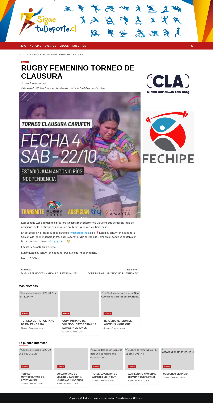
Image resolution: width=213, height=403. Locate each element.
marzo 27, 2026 (37, 328)
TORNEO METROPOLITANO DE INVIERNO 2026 (32, 377)
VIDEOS (64, 46)
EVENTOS (50, 46)
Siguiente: (109, 271)
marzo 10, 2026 (179, 377)
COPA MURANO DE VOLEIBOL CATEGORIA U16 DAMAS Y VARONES (79, 324)
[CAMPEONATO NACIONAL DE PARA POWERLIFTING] (142, 359)
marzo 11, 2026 (143, 380)
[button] (168, 83)
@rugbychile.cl (57, 241)
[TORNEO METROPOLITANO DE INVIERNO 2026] (38, 304)
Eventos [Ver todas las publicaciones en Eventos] (25, 62)
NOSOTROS (79, 46)
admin (26, 83)
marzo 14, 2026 (78, 332)
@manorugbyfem (79, 232)
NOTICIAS (35, 46)
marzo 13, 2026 (119, 328)
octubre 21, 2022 (39, 83)
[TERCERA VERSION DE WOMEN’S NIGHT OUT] (120, 304)
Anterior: (50, 271)
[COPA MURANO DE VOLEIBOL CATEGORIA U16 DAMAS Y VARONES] (79, 304)
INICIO (22, 46)
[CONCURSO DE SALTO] (177, 359)
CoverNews (122, 398)
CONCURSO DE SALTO (175, 374)
